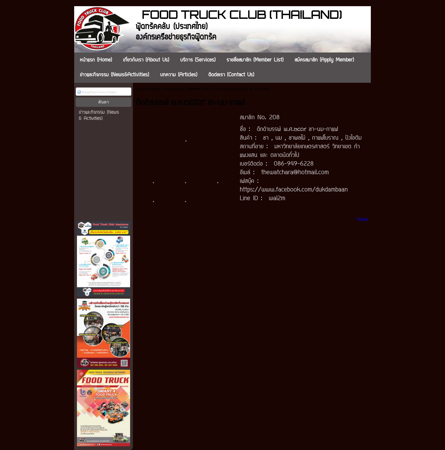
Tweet (362, 219)
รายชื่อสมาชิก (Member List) (187, 89)
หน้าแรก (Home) (148, 89)
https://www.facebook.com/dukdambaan (294, 190)
